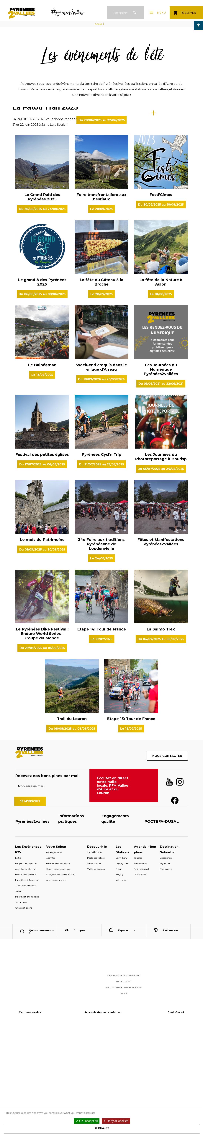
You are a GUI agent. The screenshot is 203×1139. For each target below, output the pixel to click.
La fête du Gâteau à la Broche (101, 393)
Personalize (102, 1128)
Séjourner (165, 974)
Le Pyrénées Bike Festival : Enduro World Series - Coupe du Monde (42, 744)
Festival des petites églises (42, 565)
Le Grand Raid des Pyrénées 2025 (42, 307)
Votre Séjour (56, 957)
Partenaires (171, 1041)
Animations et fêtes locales (141, 983)
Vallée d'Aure (94, 974)
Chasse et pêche (23, 1018)
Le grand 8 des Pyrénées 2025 (42, 393)
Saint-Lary (121, 968)
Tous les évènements (140, 971)
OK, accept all (87, 1121)
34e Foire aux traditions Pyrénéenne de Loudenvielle (101, 655)
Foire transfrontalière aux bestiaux (101, 307)
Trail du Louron (72, 830)
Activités (50, 968)
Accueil (99, 23)
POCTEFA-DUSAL (161, 932)
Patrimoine (166, 980)
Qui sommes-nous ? (41, 1043)
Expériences (166, 968)
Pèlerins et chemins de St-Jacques (27, 1010)
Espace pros (126, 1041)
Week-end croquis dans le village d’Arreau (101, 478)
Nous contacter (167, 867)
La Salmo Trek (161, 740)
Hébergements (54, 963)
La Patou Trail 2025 (45, 163)
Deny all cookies (116, 1121)
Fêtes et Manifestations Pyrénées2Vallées (160, 652)
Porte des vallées (95, 968)
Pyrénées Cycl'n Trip (101, 565)
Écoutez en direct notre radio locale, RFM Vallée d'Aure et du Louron (112, 896)
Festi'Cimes (161, 305)
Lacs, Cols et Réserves (26, 991)
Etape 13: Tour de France (131, 830)
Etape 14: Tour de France (101, 740)
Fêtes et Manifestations (58, 974)
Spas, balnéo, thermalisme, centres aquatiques (60, 988)
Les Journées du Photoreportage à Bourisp (161, 567)
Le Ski (18, 968)
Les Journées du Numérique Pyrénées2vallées (161, 480)
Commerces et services (58, 980)
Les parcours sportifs (26, 974)
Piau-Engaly (119, 983)
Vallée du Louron (96, 980)
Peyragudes (122, 974)
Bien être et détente (25, 985)
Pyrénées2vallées (32, 932)
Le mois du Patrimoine (42, 650)
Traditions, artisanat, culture (26, 999)
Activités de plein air (25, 980)
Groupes (79, 1041)
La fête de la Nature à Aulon (160, 393)
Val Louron (121, 991)
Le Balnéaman (42, 476)
